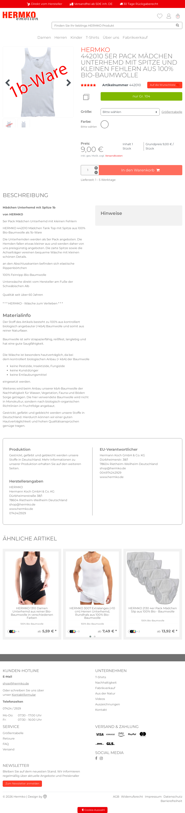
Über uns (111, 37)
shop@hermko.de (16, 683)
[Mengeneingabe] (90, 170)
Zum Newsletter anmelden (22, 783)
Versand (8, 749)
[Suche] (177, 25)
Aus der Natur (105, 693)
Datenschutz (173, 796)
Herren (60, 37)
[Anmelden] (168, 16)
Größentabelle (172, 112)
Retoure (9, 738)
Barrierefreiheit (171, 801)
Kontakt (101, 709)
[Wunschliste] (159, 16)
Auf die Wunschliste (165, 85)
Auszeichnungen (107, 704)
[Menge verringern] (96, 172)
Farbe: (89, 124)
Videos (100, 699)
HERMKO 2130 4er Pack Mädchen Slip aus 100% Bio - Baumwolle (152, 610)
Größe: (86, 112)
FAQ (6, 744)
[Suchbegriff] (117, 25)
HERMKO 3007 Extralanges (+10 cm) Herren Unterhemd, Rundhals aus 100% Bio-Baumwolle (92, 613)
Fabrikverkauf (135, 37)
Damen (44, 37)
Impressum (153, 796)
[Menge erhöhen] (96, 168)
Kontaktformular (24, 694)
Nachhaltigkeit (106, 682)
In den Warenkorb (140, 170)
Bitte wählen (112, 112)
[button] (105, 124)
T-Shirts (92, 37)
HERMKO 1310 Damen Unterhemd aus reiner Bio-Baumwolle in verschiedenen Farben (32, 613)
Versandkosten (114, 155)
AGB (116, 796)
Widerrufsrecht (132, 796)
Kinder (76, 37)
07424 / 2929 (12, 708)
